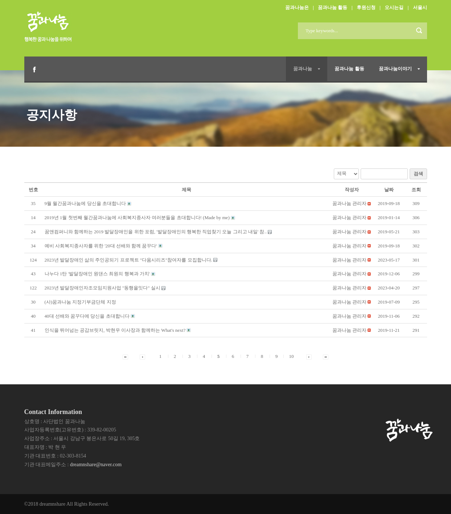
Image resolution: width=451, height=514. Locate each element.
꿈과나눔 (302, 68)
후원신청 (366, 7)
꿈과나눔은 (297, 7)
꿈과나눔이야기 (395, 68)
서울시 (420, 7)
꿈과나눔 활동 (332, 7)
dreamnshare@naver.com (96, 464)
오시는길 (394, 7)
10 (291, 356)
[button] (349, 203)
